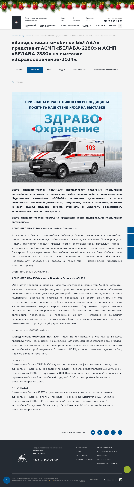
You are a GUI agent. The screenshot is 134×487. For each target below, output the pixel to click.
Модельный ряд (30, 26)
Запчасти (100, 25)
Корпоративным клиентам (47, 26)
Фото (49, 70)
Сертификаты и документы (107, 464)
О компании (76, 19)
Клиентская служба (105, 460)
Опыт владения (79, 70)
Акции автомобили (104, 447)
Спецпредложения (70, 25)
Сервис (112, 25)
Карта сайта (94, 479)
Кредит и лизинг (86, 26)
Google (82, 481)
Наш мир (63, 19)
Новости (19, 70)
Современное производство (106, 70)
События (35, 70)
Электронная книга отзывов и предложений (36, 19)
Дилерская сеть (90, 19)
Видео (62, 70)
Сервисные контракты (84, 460)
